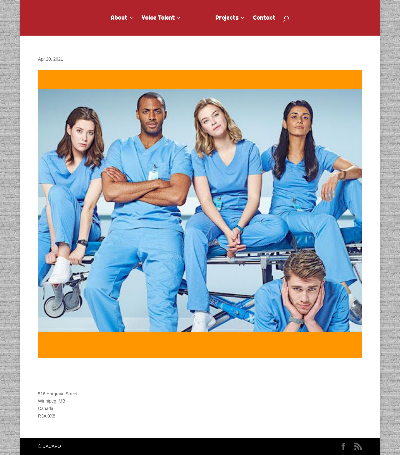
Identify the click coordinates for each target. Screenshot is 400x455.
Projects (226, 18)
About (119, 18)
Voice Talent (158, 18)
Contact (264, 18)
